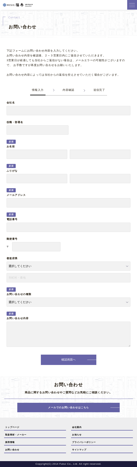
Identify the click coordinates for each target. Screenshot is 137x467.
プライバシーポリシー (84, 442)
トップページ (12, 427)
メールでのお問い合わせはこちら (68, 407)
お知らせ (77, 434)
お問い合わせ (12, 449)
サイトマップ (79, 449)
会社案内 (77, 427)
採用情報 (10, 442)
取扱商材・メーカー (16, 434)
